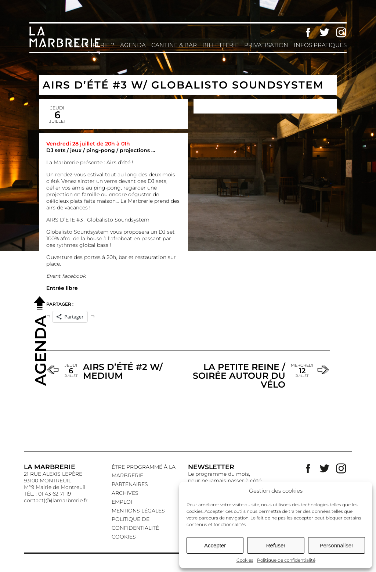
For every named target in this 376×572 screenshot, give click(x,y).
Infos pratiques (320, 45)
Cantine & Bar (174, 45)
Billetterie (220, 45)
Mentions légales (138, 510)
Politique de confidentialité (286, 560)
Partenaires (130, 484)
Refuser (276, 545)
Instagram (341, 32)
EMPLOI (122, 502)
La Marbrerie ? (90, 45)
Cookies (244, 560)
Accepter (215, 545)
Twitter (324, 32)
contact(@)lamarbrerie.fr (56, 500)
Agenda (133, 45)
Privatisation (266, 45)
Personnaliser (336, 545)
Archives (125, 493)
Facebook (308, 32)
